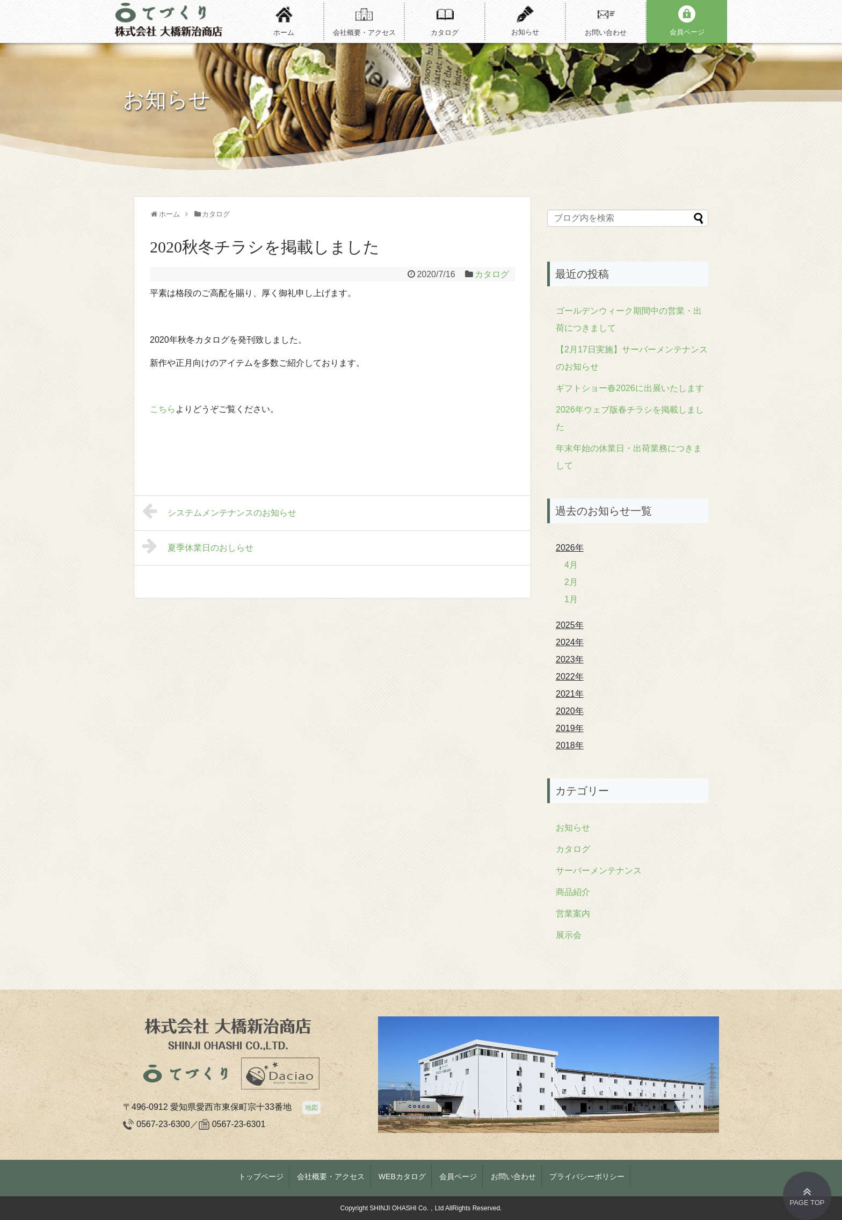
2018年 (570, 745)
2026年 (570, 547)
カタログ (492, 274)
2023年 (570, 659)
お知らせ (573, 827)
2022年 (570, 676)
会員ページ (458, 1176)
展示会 (569, 935)
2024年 (570, 642)
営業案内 (573, 913)
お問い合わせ (513, 1176)
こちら (163, 409)
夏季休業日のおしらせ (197, 545)
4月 (571, 564)
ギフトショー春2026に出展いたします (630, 388)
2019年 (570, 728)
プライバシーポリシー (587, 1176)
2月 (571, 582)
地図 (311, 1107)
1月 (571, 599)
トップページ (261, 1176)
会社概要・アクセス (331, 1176)
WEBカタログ (402, 1176)
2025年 (570, 625)
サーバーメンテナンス (599, 870)
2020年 (570, 711)
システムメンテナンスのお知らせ (219, 510)
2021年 (570, 693)
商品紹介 (573, 892)
